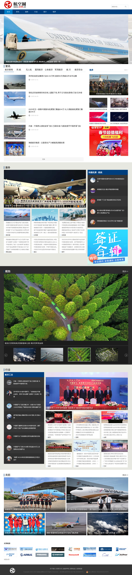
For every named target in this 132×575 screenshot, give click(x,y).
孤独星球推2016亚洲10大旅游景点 (72, 227)
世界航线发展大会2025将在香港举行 (115, 427)
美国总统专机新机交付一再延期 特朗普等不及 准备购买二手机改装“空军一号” (33, 62)
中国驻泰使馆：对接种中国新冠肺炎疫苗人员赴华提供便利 (52, 244)
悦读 (77, 466)
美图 (7, 475)
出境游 (36, 235)
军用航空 (59, 70)
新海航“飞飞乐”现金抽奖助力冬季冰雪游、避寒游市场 (22, 230)
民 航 (19, 70)
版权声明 (66, 568)
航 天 (68, 70)
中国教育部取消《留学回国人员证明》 (73, 244)
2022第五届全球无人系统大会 (113, 435)
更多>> (126, 70)
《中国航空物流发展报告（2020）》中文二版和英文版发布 (94, 461)
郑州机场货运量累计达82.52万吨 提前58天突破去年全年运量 (53, 76)
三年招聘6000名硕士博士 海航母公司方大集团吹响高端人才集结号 (96, 425)
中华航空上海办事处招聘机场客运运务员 (88, 430)
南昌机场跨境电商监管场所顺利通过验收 (60, 454)
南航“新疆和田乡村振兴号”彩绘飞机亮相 (62, 533)
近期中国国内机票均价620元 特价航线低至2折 (20, 225)
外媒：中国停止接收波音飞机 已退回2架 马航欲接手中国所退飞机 (55, 126)
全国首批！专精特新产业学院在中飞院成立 (61, 435)
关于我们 (52, 568)
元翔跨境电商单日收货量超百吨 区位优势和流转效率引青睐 (66, 461)
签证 (35, 252)
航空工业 (9, 375)
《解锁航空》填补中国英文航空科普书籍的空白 (90, 454)
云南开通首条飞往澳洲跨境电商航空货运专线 (62, 463)
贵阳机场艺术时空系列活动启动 (113, 454)
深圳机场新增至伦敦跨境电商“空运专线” (60, 456)
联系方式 (59, 568)
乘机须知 (9, 252)
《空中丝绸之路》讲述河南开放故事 (87, 458)
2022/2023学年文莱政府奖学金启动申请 (74, 239)
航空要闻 (9, 70)
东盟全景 (6, 559)
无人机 (29, 70)
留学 (63, 252)
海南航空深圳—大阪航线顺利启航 (44, 227)
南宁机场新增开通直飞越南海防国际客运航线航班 (49, 230)
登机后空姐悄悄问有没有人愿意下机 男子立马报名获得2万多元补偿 (55, 93)
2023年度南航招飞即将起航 (84, 435)
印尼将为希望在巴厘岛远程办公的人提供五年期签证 (50, 242)
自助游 (64, 235)
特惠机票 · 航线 (95, 172)
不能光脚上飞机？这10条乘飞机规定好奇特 (19, 244)
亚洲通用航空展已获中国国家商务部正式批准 (118, 430)
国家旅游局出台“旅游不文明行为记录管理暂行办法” (77, 230)
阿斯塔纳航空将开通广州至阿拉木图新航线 (47, 222)
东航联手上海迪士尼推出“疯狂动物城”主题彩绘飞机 (25, 509)
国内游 (8, 235)
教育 (49, 437)
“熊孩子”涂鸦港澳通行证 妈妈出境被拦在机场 (20, 249)
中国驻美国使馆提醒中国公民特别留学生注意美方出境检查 (80, 249)
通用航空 (39, 70)
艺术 (105, 466)
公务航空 (49, 70)
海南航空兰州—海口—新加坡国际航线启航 (47, 232)
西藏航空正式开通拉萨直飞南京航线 (17, 222)
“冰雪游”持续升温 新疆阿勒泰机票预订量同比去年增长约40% (25, 232)
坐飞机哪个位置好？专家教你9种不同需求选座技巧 (22, 242)
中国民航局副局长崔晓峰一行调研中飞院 (60, 432)
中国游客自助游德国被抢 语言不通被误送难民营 (76, 225)
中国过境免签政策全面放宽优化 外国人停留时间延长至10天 (52, 239)
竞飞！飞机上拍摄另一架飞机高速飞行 (103, 533)
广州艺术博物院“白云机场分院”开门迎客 (116, 461)
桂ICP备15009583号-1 (77, 572)
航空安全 (79, 70)
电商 (49, 466)
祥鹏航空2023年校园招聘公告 (85, 432)
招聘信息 (73, 568)
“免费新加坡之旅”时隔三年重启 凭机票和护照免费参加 (78, 222)
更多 (43, 159)
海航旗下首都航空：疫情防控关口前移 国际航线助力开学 (79, 247)
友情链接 (79, 568)
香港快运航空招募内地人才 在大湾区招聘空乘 (90, 427)
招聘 (77, 437)
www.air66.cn (41, 572)
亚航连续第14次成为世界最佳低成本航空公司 (23, 533)
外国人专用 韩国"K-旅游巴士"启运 (72, 232)
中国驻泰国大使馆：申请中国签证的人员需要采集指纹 (50, 247)
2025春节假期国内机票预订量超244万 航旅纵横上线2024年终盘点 (26, 227)
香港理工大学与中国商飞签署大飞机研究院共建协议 (70, 408)
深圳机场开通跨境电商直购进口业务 (59, 458)
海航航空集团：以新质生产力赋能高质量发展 (46, 143)
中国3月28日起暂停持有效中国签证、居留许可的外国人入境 (52, 249)
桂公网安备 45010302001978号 (97, 572)
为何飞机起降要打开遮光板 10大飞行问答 (19, 247)
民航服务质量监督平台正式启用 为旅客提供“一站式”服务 (23, 239)
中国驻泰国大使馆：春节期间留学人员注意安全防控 (78, 242)
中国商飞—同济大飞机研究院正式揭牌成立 (61, 427)
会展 (105, 437)
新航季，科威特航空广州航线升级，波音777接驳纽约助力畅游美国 (34, 205)
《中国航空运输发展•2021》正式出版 (87, 456)
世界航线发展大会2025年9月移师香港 (115, 425)
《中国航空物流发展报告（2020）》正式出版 (90, 463)
